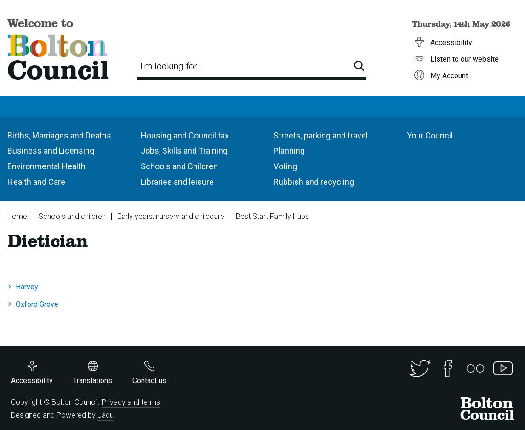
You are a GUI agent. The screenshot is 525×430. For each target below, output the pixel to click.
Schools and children (72, 216)
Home (17, 216)
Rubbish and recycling (314, 182)
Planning (289, 150)
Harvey (27, 286)
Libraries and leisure (177, 182)
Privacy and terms (131, 402)
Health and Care (36, 182)
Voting (285, 166)
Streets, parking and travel (321, 135)
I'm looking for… (171, 66)
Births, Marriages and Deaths (59, 135)
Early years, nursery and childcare (170, 216)
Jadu (105, 415)
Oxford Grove (37, 304)
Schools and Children (179, 166)
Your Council (430, 135)
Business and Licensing (50, 150)
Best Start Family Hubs (272, 216)
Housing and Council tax (185, 135)
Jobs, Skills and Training (184, 150)
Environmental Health (46, 166)
